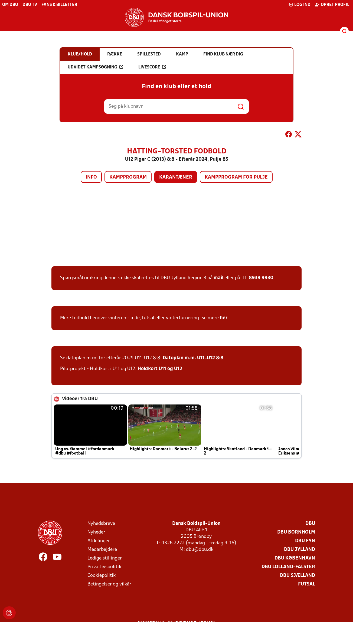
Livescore (152, 67)
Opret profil (332, 4)
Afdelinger (98, 541)
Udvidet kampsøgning (95, 67)
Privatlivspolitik (104, 567)
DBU (310, 523)
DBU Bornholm (296, 532)
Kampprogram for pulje (236, 177)
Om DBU (10, 5)
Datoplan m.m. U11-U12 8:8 (193, 358)
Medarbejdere (102, 549)
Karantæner (175, 177)
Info (91, 177)
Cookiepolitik (101, 575)
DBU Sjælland (297, 575)
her (223, 318)
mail (218, 278)
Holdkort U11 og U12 (160, 369)
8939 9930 (261, 278)
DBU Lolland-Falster (288, 567)
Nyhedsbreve (101, 523)
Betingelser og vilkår (109, 584)
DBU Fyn (305, 541)
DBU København (294, 558)
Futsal (306, 584)
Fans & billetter (59, 5)
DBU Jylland (299, 549)
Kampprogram (128, 177)
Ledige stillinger (104, 558)
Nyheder (96, 532)
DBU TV (29, 5)
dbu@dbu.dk (199, 549)
